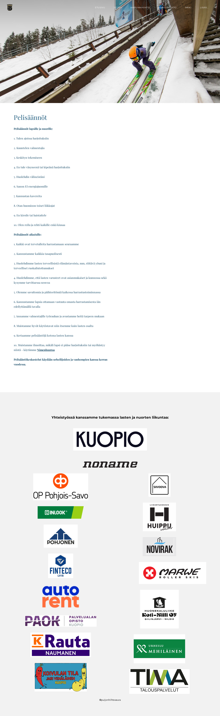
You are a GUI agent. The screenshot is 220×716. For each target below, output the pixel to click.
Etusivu (100, 7)
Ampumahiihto (140, 7)
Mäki (188, 7)
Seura (118, 7)
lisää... (204, 7)
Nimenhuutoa (46, 350)
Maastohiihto (167, 7)
